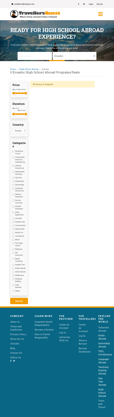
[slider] (13, 93)
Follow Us (15, 357)
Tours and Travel (101, 404)
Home (13, 69)
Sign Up (99, 4)
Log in (62, 332)
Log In (82, 335)
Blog (12, 348)
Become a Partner (44, 329)
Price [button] (16, 85)
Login (91, 4)
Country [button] (18, 124)
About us (15, 321)
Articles (14, 343)
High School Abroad (28, 69)
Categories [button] (19, 144)
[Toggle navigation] (100, 14)
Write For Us (17, 338)
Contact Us (16, 352)
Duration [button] (19, 103)
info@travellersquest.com (23, 4)
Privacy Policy (18, 334)
